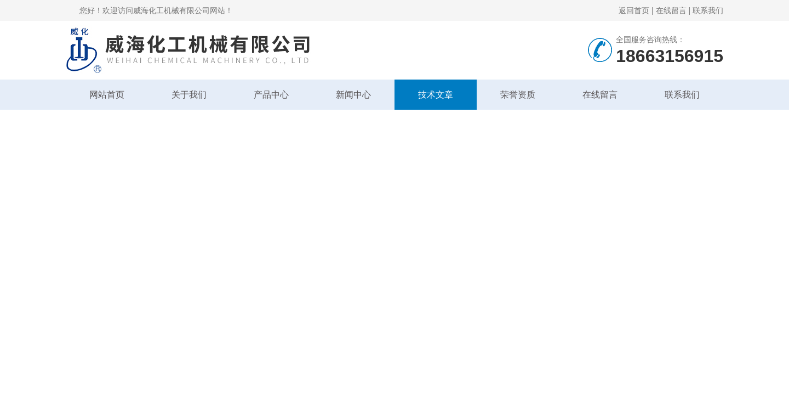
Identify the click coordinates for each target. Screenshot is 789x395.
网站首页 (106, 94)
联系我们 (708, 10)
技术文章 (435, 94)
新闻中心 (353, 94)
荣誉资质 (517, 94)
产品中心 (271, 94)
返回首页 (634, 10)
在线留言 (671, 10)
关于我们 (189, 94)
